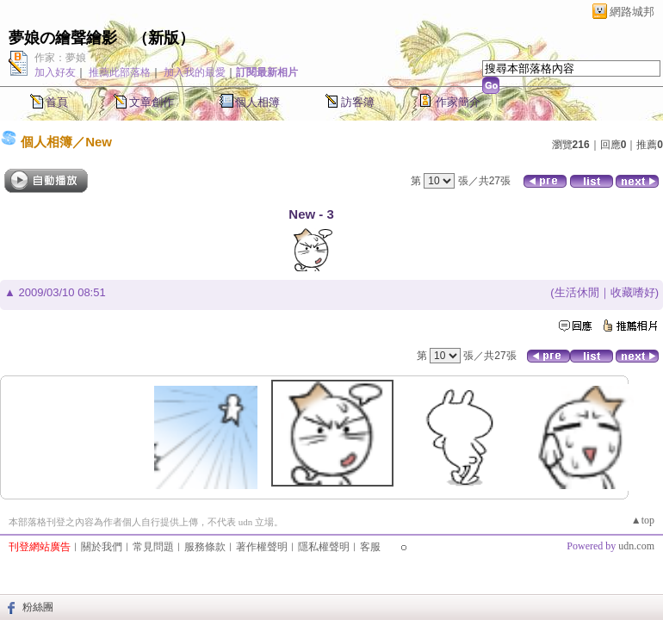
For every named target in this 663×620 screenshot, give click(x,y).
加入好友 (55, 72)
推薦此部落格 (120, 72)
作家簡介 (458, 102)
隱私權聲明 (324, 547)
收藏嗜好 (632, 292)
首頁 (57, 102)
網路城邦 (632, 11)
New (98, 141)
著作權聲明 (262, 547)
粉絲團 (37, 607)
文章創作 (151, 102)
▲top (642, 520)
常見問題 (153, 547)
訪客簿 (358, 102)
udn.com (636, 546)
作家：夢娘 (60, 58)
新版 (163, 37)
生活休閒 (577, 292)
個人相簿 (257, 102)
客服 (370, 547)
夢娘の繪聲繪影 (63, 37)
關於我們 (101, 547)
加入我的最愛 (195, 72)
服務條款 (205, 547)
